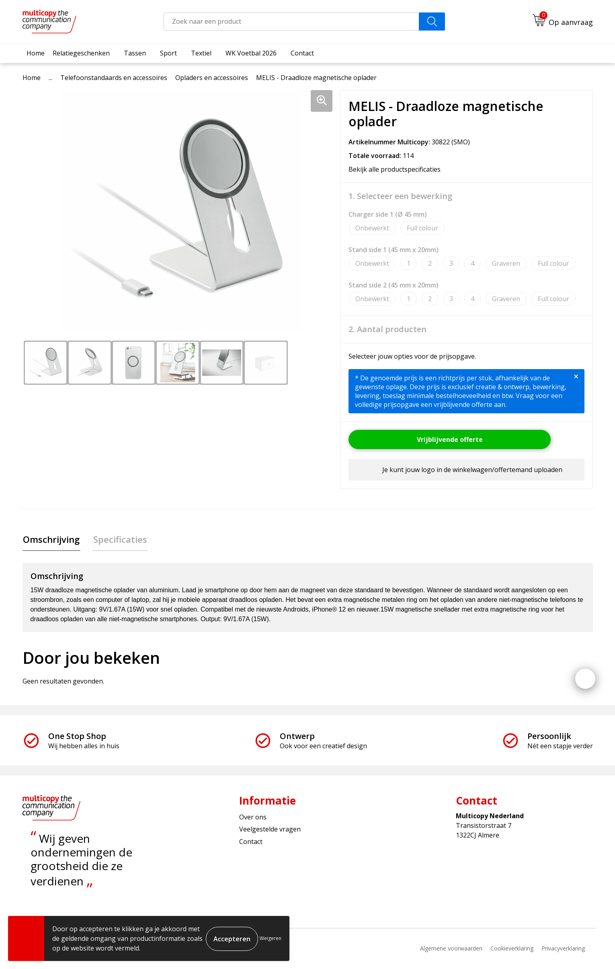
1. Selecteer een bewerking (400, 196)
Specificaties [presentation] (118, 540)
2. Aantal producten (387, 329)
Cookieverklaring (511, 949)
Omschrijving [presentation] (51, 540)
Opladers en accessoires (211, 77)
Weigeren (270, 938)
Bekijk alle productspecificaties (397, 169)
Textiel (201, 53)
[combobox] (291, 21)
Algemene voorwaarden (451, 949)
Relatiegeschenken (81, 53)
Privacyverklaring (563, 949)
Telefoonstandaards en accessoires (113, 77)
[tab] (51, 540)
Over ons (252, 817)
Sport (168, 53)
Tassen (135, 53)
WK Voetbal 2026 (251, 53)
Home (36, 53)
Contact (302, 53)
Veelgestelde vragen (270, 829)
